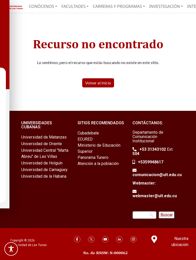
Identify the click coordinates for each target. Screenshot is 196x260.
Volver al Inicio (98, 82)
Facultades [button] (73, 6)
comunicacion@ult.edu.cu (157, 174)
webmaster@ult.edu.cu (154, 195)
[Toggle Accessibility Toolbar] (11, 249)
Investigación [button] (164, 6)
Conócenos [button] (41, 6)
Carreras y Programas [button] (117, 6)
